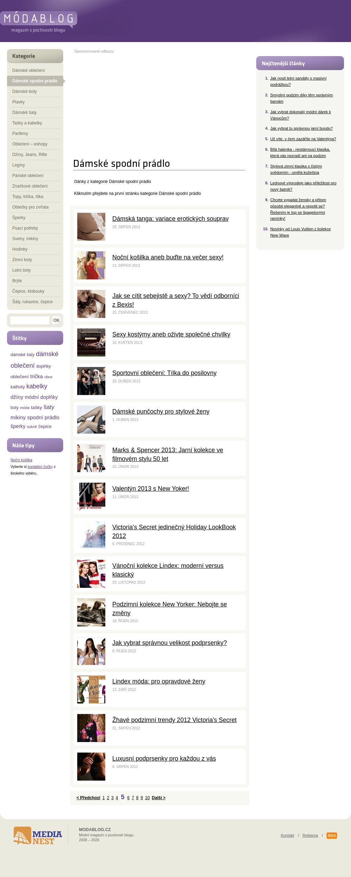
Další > (159, 797)
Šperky (18, 217)
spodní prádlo (43, 417)
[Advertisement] (133, 102)
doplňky (43, 366)
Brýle (17, 280)
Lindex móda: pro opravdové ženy (158, 681)
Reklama (310, 835)
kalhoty (18, 386)
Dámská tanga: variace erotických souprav (170, 218)
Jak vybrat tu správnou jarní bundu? (301, 128)
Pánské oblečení (28, 175)
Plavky (18, 102)
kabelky (36, 386)
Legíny (18, 165)
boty (15, 407)
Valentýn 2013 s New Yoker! (150, 488)
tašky (36, 407)
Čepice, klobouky (28, 291)
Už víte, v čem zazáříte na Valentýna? (303, 139)
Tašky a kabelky (27, 123)
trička (36, 376)
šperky (18, 426)
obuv (48, 377)
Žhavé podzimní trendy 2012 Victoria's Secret (174, 719)
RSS (332, 836)
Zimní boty (22, 259)
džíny (17, 397)
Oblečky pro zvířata (30, 207)
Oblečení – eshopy (29, 144)
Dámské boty (24, 91)
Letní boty (21, 270)
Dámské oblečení (28, 70)
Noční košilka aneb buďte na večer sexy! (168, 257)
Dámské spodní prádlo (180, 193)
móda (24, 408)
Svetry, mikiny (25, 238)
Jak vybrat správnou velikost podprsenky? (169, 642)
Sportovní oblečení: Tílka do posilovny (164, 372)
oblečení (20, 376)
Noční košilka (21, 460)
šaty (49, 407)
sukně (32, 426)
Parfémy (20, 133)
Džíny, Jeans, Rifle (29, 154)
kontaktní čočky (40, 467)
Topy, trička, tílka (27, 196)
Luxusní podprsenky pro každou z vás (164, 758)
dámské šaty (22, 354)
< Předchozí (88, 797)
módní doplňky (41, 397)
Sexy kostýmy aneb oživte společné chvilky (171, 334)
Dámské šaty (24, 112)
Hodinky (19, 249)
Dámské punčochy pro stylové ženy (161, 411)
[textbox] (30, 320)
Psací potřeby (25, 228)
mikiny (18, 417)
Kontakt (287, 835)
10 (147, 797)
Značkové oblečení (30, 186)
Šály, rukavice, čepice (32, 301)
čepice (44, 426)
